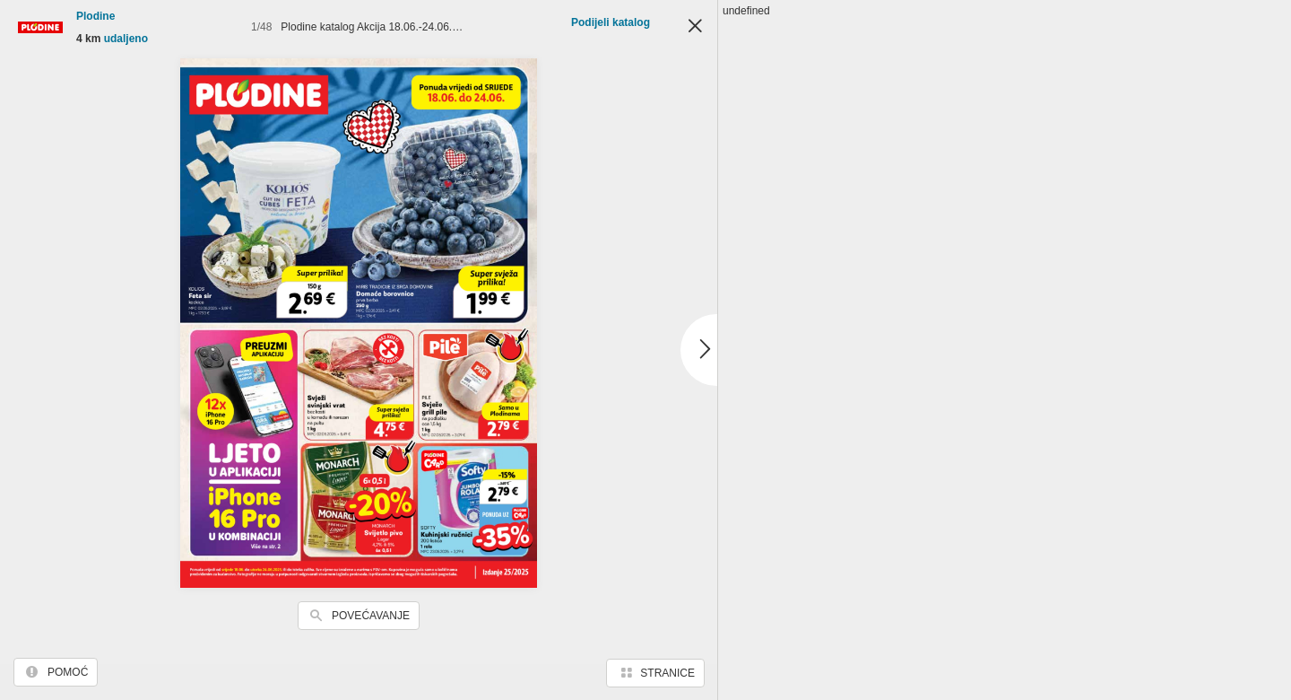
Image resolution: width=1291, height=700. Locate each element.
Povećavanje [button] (371, 615)
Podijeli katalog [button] (610, 22)
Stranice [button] (667, 673)
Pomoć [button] (68, 672)
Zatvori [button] (694, 27)
